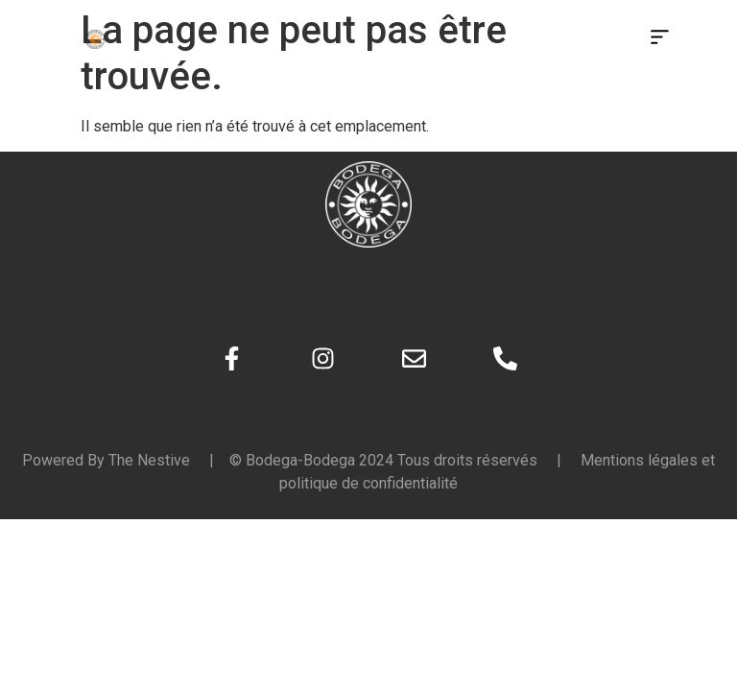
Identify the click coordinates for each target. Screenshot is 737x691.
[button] (660, 38)
